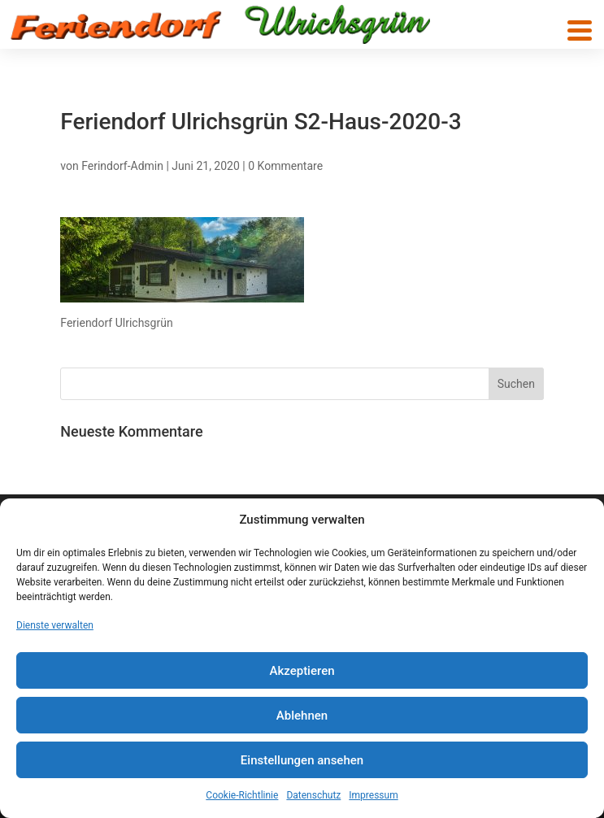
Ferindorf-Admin (122, 165)
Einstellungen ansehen (302, 760)
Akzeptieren (301, 671)
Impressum (373, 795)
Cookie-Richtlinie (242, 795)
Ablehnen (302, 715)
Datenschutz (313, 795)
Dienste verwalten (54, 625)
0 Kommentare (285, 165)
